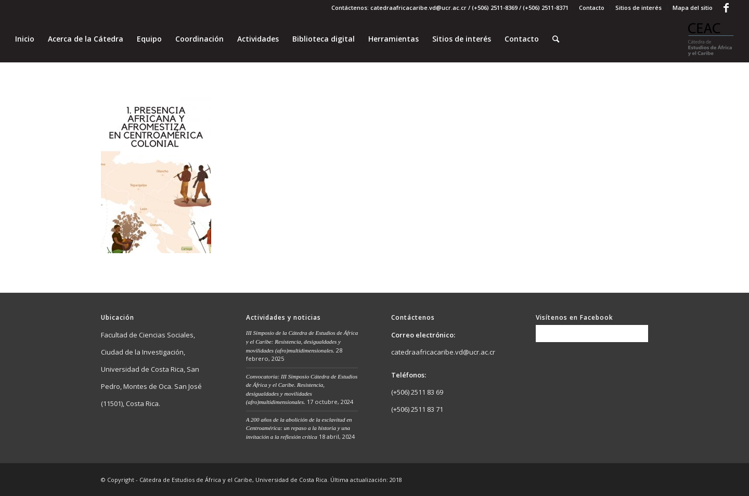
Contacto (591, 7)
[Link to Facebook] (726, 8)
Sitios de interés (638, 7)
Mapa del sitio (693, 7)
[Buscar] (556, 39)
